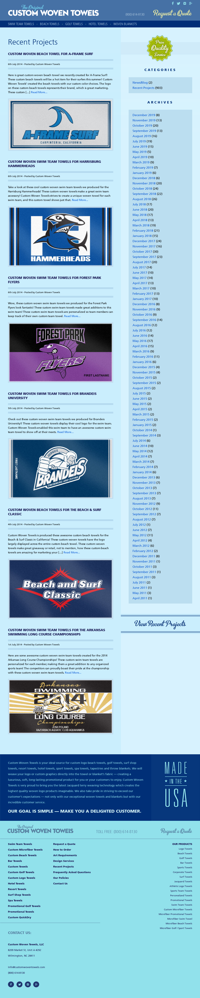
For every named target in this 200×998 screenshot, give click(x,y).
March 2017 (141, 288)
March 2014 (141, 462)
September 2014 (144, 435)
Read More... (39, 92)
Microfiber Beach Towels (179, 923)
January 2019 (142, 173)
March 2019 (141, 162)
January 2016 (142, 362)
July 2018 (139, 204)
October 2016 (142, 314)
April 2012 (140, 540)
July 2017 (139, 267)
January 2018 (142, 236)
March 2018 (141, 225)
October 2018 (142, 188)
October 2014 (142, 430)
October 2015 (142, 377)
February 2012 (143, 551)
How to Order (62, 849)
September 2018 (144, 194)
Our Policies (61, 877)
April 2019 (140, 157)
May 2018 (140, 215)
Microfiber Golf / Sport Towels (176, 928)
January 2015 (142, 425)
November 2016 (144, 309)
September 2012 (144, 514)
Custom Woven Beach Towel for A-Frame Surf (50, 54)
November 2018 (144, 183)
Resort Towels (17, 889)
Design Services (63, 861)
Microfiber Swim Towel (179, 918)
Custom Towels (18, 866)
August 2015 (142, 388)
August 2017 (142, 262)
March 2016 (141, 351)
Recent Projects (143, 88)
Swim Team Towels (21, 24)
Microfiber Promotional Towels (175, 914)
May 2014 (140, 451)
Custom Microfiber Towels (25, 849)
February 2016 (143, 356)
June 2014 (140, 446)
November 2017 (144, 246)
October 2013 (142, 488)
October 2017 (142, 251)
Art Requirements (65, 855)
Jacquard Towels (183, 881)
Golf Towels (74, 24)
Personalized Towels (181, 895)
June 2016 (140, 335)
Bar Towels (15, 861)
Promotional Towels (21, 911)
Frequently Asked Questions (72, 872)
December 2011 (144, 556)
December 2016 (144, 304)
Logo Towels (185, 848)
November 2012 (144, 504)
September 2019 (144, 131)
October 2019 (142, 125)
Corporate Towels (182, 872)
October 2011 (142, 567)
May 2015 (140, 404)
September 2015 (144, 383)
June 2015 (140, 398)
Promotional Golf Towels (24, 906)
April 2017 (140, 283)
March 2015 (141, 414)
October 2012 (142, 509)
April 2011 (140, 598)
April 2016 (140, 346)
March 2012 (141, 546)
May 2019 (140, 152)
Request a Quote (172, 14)
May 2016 (140, 341)
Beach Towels (49, 24)
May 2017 (140, 278)
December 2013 (144, 477)
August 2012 (142, 519)
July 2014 (139, 440)
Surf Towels (186, 876)
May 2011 (140, 593)
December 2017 (144, 241)
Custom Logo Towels (21, 877)
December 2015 (144, 367)
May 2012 (140, 535)
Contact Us (60, 883)
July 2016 (139, 330)
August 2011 (142, 577)
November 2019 (144, 120)
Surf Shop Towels (19, 894)
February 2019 (143, 167)
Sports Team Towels (181, 890)
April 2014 (140, 456)
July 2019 (139, 141)
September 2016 (144, 320)
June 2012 (140, 530)
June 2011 (140, 588)
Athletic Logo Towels (181, 886)
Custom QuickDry (19, 917)
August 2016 (142, 325)
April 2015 (140, 409)
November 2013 (144, 483)
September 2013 (144, 493)
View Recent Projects (160, 624)
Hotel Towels (98, 24)
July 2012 (139, 525)
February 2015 (143, 419)
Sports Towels (184, 867)
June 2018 (140, 209)
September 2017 (144, 257)
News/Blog (140, 82)
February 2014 (143, 467)
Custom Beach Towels (22, 855)
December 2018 (144, 178)
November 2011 (144, 561)
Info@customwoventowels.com (26, 967)
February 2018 (143, 230)
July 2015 (139, 393)
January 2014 (142, 472)
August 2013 (142, 498)
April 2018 (140, 220)
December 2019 (144, 115)
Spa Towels (15, 900)
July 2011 (139, 582)
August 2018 (142, 199)
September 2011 (144, 572)
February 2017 (143, 293)
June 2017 (140, 272)
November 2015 (144, 372)
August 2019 (142, 136)
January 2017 (142, 299)
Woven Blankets (125, 24)
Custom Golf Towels (21, 872)
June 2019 (140, 146)
